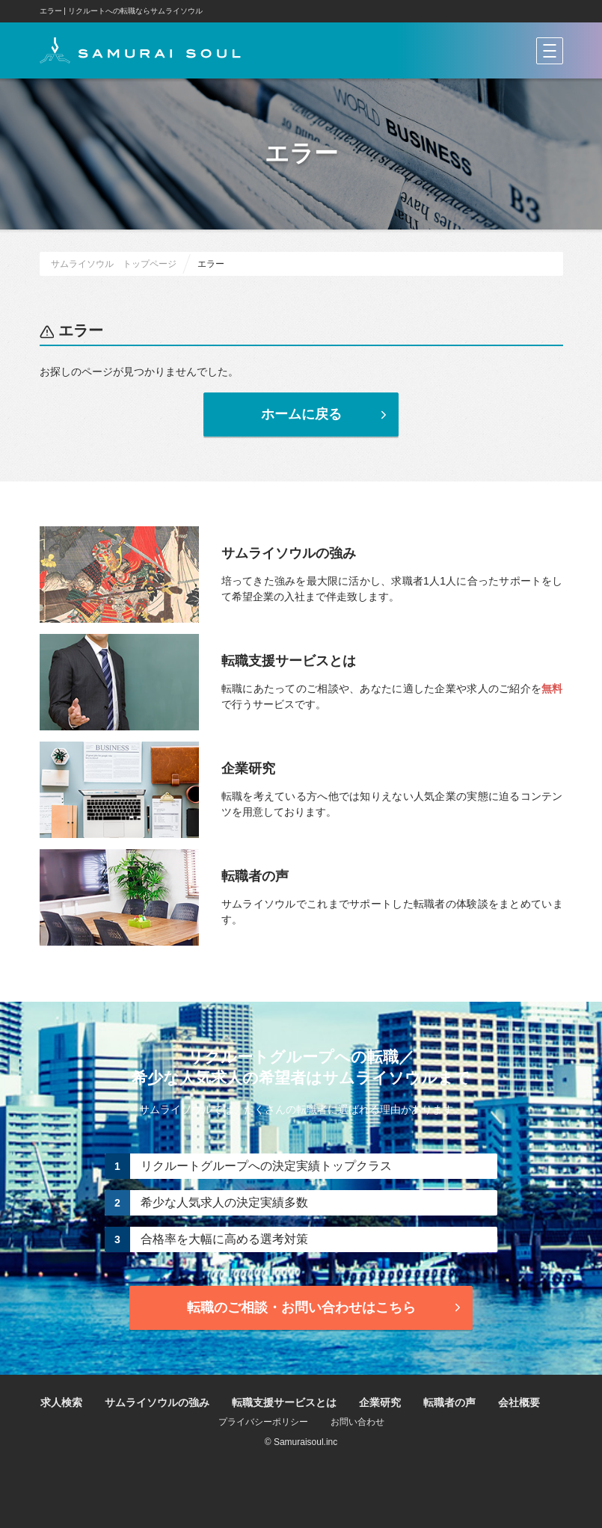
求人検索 (61, 1402)
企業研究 (380, 1402)
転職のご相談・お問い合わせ (325, 1307)
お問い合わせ (357, 1422)
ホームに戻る (325, 414)
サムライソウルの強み (157, 1402)
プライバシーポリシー (263, 1422)
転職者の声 (449, 1402)
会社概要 (519, 1402)
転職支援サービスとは (284, 1402)
